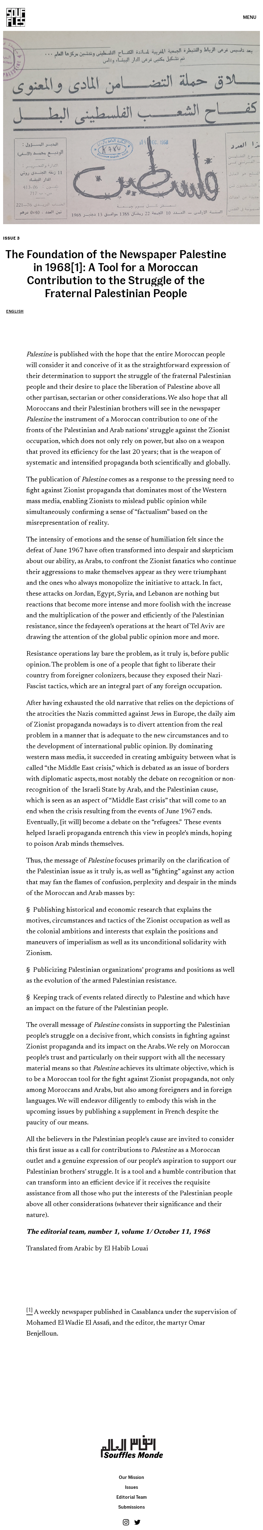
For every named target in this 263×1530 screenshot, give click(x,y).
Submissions (131, 1507)
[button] (250, 17)
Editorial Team (131, 1497)
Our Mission (131, 1477)
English (15, 311)
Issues (131, 1487)
